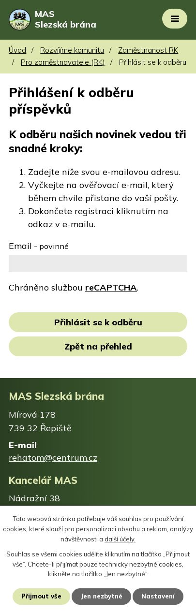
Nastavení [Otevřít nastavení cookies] (158, 596)
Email (39, 245)
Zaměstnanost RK (148, 50)
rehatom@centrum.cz (53, 457)
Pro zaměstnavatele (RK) (63, 62)
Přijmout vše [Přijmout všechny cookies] (41, 596)
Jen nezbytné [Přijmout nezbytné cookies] (101, 596)
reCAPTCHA (111, 287)
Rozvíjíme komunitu (72, 50)
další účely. (120, 539)
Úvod (17, 50)
